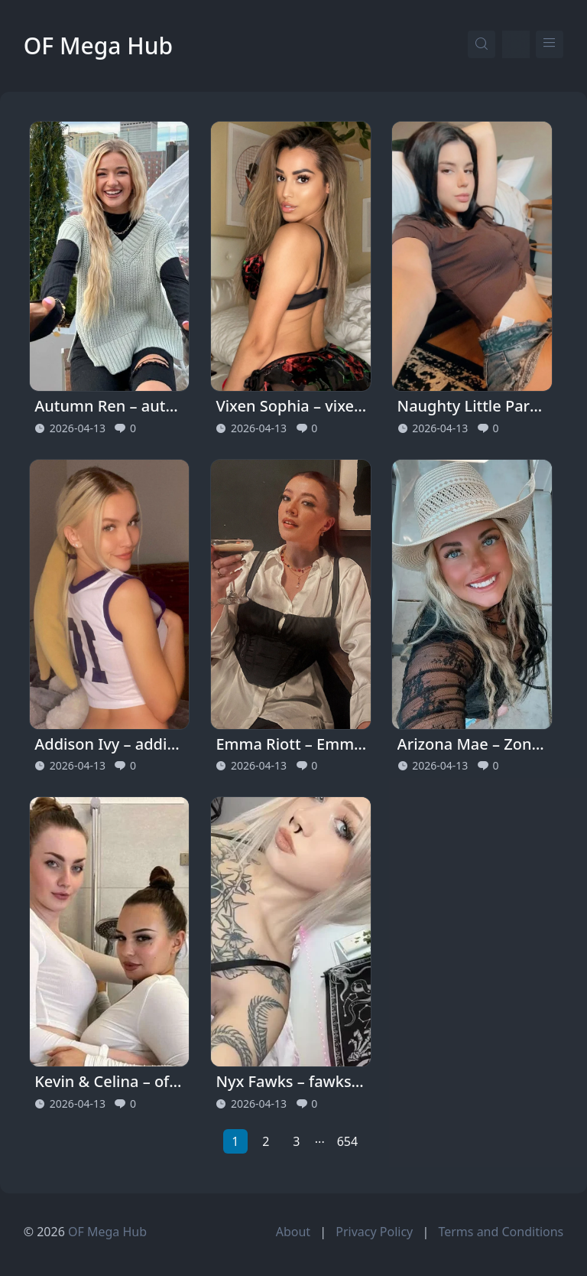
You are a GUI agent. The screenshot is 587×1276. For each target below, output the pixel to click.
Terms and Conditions (500, 1231)
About (293, 1231)
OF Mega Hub (98, 45)
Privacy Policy (374, 1231)
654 (347, 1141)
